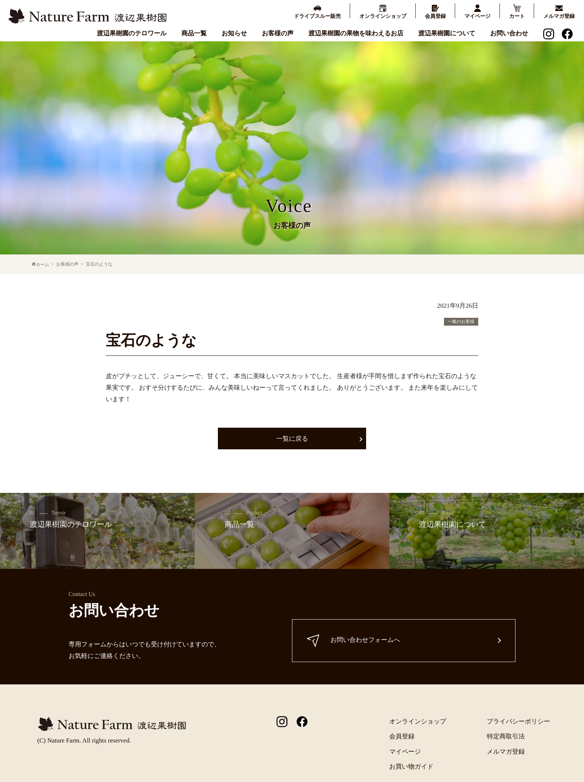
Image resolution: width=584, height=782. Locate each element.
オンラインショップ (417, 721)
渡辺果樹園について (446, 33)
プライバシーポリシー (518, 721)
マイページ (405, 751)
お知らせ (234, 33)
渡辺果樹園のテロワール (131, 33)
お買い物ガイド (411, 766)
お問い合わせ (509, 33)
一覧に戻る (292, 438)
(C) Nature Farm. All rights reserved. (84, 740)
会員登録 (402, 736)
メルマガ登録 (506, 751)
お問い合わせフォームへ (353, 640)
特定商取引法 (506, 736)
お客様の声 (277, 33)
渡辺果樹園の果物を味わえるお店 (355, 33)
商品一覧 (194, 33)
